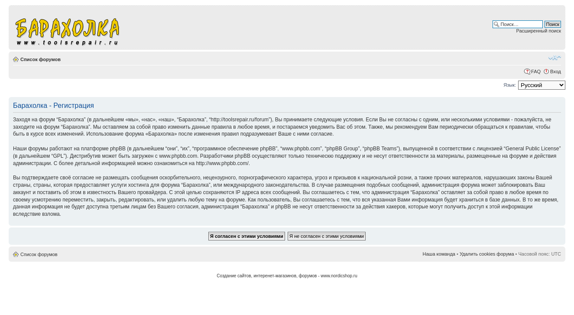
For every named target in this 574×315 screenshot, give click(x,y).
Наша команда (439, 254)
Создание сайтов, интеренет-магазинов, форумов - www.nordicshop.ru (287, 275)
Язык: (509, 85)
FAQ (536, 71)
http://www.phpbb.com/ (222, 163)
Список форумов (40, 59)
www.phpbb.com (178, 156)
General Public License (532, 149)
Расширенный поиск (538, 30)
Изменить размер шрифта (554, 58)
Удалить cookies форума (487, 254)
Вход (555, 71)
